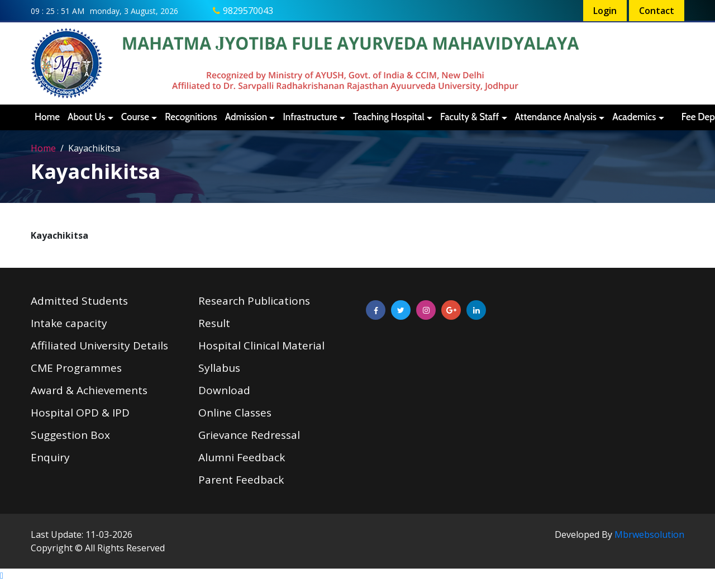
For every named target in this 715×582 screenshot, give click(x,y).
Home (47, 116)
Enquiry (50, 457)
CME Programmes (76, 368)
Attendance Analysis (556, 116)
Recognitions (191, 116)
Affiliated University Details (99, 345)
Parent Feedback (241, 479)
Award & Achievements (89, 390)
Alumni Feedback (241, 457)
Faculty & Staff (469, 116)
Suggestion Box (70, 435)
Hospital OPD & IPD (80, 412)
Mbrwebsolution (649, 534)
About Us (86, 116)
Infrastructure (310, 116)
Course (135, 116)
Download (224, 390)
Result (214, 323)
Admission (246, 116)
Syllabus (219, 368)
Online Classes (234, 412)
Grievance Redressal (249, 435)
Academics (634, 116)
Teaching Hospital (389, 116)
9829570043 (248, 10)
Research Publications (254, 301)
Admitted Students (79, 301)
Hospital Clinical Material (261, 345)
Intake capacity (69, 323)
